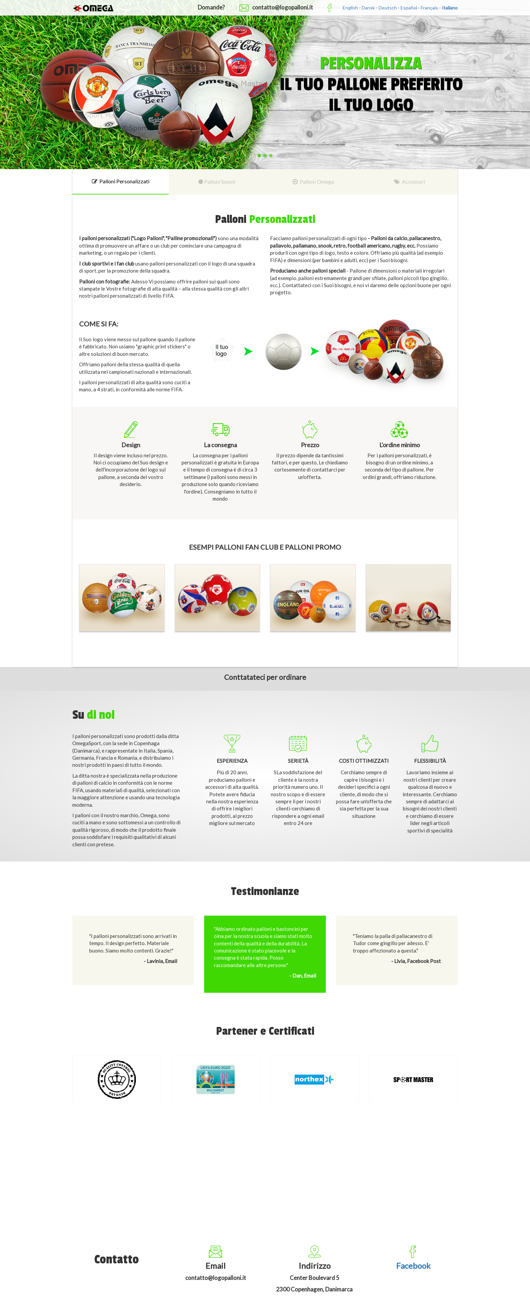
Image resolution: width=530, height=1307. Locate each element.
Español (409, 7)
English (350, 7)
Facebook (413, 1265)
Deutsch (388, 7)
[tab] (120, 181)
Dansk (368, 7)
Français (429, 7)
